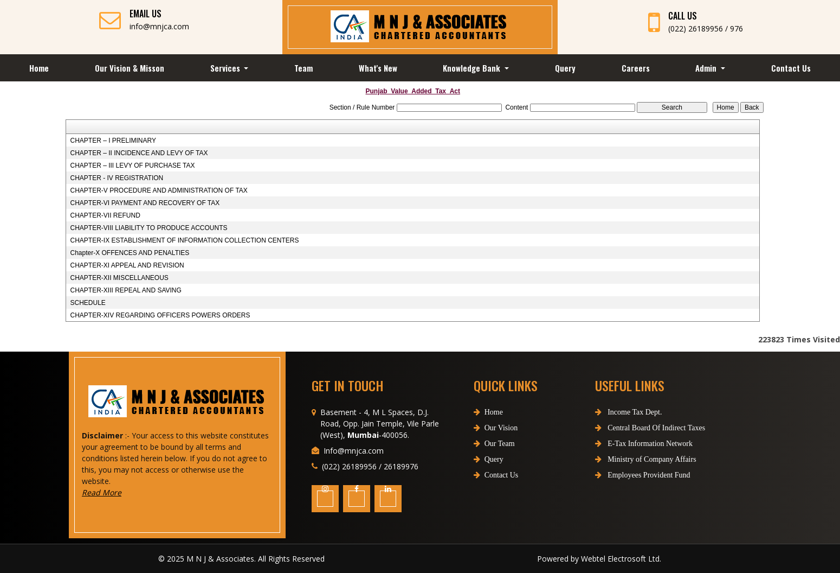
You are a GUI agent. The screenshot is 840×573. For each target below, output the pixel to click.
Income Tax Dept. (609, 412)
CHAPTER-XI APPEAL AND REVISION (127, 265)
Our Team (494, 463)
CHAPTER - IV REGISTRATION (116, 178)
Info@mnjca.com (354, 469)
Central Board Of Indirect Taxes (631, 428)
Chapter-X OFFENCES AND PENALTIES (129, 253)
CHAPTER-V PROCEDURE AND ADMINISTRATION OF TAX (158, 190)
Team (303, 68)
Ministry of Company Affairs (626, 459)
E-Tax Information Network (624, 444)
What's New (378, 68)
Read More (121, 492)
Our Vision (496, 447)
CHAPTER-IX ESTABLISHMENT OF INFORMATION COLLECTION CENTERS (184, 240)
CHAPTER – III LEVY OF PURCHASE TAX (132, 165)
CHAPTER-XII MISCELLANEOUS (119, 278)
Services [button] (226, 68)
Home (39, 68)
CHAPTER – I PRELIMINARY (113, 140)
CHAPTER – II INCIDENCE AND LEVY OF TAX (139, 153)
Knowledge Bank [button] (472, 68)
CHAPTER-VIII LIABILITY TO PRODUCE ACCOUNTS (148, 228)
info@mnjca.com (159, 26)
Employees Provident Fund (623, 475)
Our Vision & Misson (129, 68)
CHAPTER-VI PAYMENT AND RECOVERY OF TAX (144, 203)
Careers (636, 68)
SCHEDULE (87, 303)
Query (565, 68)
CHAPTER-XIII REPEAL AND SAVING (125, 290)
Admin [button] (707, 68)
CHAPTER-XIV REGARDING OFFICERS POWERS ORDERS (160, 315)
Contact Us (791, 68)
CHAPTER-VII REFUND (105, 215)
